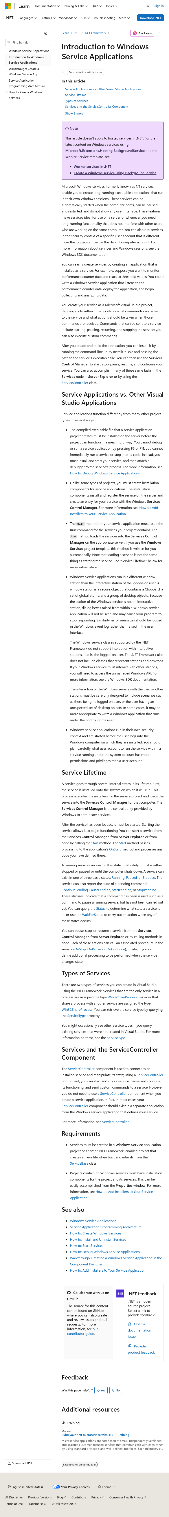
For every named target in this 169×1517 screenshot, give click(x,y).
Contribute (79, 1497)
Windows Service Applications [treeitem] (29, 51)
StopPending (146, 889)
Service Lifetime (75, 95)
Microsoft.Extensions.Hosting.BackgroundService (105, 150)
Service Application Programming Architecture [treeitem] (27, 83)
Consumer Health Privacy (126, 1497)
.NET (77, 33)
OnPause (94, 949)
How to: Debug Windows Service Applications (105, 473)
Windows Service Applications (93, 1220)
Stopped (149, 877)
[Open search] (148, 6)
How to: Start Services (86, 1245)
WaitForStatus (92, 914)
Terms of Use (14, 1504)
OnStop (80, 949)
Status (100, 908)
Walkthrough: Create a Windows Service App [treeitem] (24, 71)
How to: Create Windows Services (95, 1233)
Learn (65, 33)
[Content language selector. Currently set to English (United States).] (25, 1486)
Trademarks (35, 1504)
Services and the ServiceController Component (96, 106)
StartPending (121, 889)
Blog (60, 1497)
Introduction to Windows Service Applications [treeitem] (26, 60)
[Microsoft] (8, 6)
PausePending (99, 889)
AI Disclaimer (14, 1497)
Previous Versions (40, 1497)
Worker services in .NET (92, 166)
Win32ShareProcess (77, 1009)
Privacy (96, 1497)
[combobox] (28, 42)
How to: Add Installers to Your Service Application (107, 1270)
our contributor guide (82, 1331)
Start (94, 843)
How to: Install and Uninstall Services (98, 1239)
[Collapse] (45, 33)
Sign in (159, 6)
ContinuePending (75, 889)
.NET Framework (95, 33)
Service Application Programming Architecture (105, 1227)
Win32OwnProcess (122, 997)
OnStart (115, 849)
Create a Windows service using (115, 172)
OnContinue (116, 949)
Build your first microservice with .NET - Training (95, 1435)
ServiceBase (79, 1163)
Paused (131, 877)
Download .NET (150, 18)
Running (118, 877)
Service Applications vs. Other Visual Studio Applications (103, 89)
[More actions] (160, 33)
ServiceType (76, 1015)
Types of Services (76, 101)
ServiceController (75, 382)
